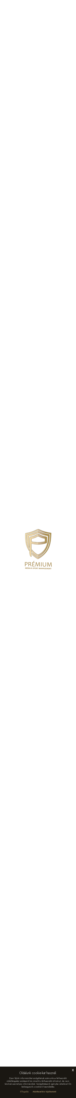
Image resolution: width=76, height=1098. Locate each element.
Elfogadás (24, 1091)
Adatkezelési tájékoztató (44, 1091)
